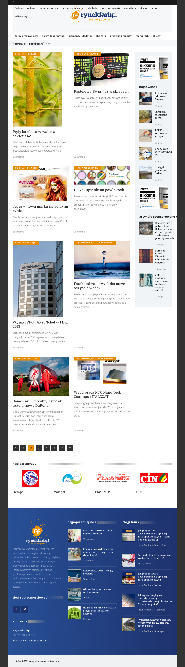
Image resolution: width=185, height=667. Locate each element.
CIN (139, 492)
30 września (89, 579)
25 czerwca (160, 269)
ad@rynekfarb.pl (21, 630)
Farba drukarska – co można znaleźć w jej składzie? (154, 556)
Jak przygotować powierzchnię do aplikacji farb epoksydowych (153, 576)
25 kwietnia (18, 347)
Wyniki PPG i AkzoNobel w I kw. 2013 (40, 324)
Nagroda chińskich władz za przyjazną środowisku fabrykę (99, 610)
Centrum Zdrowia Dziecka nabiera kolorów (98, 532)
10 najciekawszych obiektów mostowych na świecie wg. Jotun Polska (154, 622)
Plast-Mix (102, 492)
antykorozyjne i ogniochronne (95, 243)
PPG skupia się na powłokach (99, 190)
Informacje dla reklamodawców (30, 640)
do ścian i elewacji (87, 54)
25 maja (158, 161)
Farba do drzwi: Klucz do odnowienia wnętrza (162, 256)
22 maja (158, 179)
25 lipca (86, 619)
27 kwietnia (18, 156)
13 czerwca (88, 538)
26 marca (159, 244)
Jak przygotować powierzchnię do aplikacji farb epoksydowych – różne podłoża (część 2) (154, 535)
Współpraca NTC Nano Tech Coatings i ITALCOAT (97, 394)
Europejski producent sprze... (161, 114)
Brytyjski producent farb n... (161, 170)
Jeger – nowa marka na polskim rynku (40, 208)
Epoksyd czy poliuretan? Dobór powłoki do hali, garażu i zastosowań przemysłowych (164, 230)
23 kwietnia (79, 430)
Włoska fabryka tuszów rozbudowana (97, 590)
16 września (160, 545)
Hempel (19, 492)
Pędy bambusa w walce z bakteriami (34, 134)
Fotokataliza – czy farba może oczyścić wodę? (99, 286)
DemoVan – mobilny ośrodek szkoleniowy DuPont (37, 403)
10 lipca (86, 597)
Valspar (59, 492)
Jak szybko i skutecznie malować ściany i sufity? (161, 282)
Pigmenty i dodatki (26, 54)
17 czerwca (159, 609)
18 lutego (159, 631)
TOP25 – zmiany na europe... (161, 133)
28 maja (158, 105)
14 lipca (157, 585)
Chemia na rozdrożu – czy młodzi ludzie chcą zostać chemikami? (98, 552)
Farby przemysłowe (26, 358)
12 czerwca (88, 560)
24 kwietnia (18, 430)
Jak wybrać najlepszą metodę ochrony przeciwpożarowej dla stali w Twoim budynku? (155, 599)
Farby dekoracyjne (87, 168)
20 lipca (149, 563)
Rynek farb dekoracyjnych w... (163, 151)
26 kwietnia (79, 156)
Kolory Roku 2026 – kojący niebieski (98, 572)
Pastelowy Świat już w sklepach (101, 91)
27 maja (158, 124)
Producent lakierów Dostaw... (161, 96)
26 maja (158, 142)
